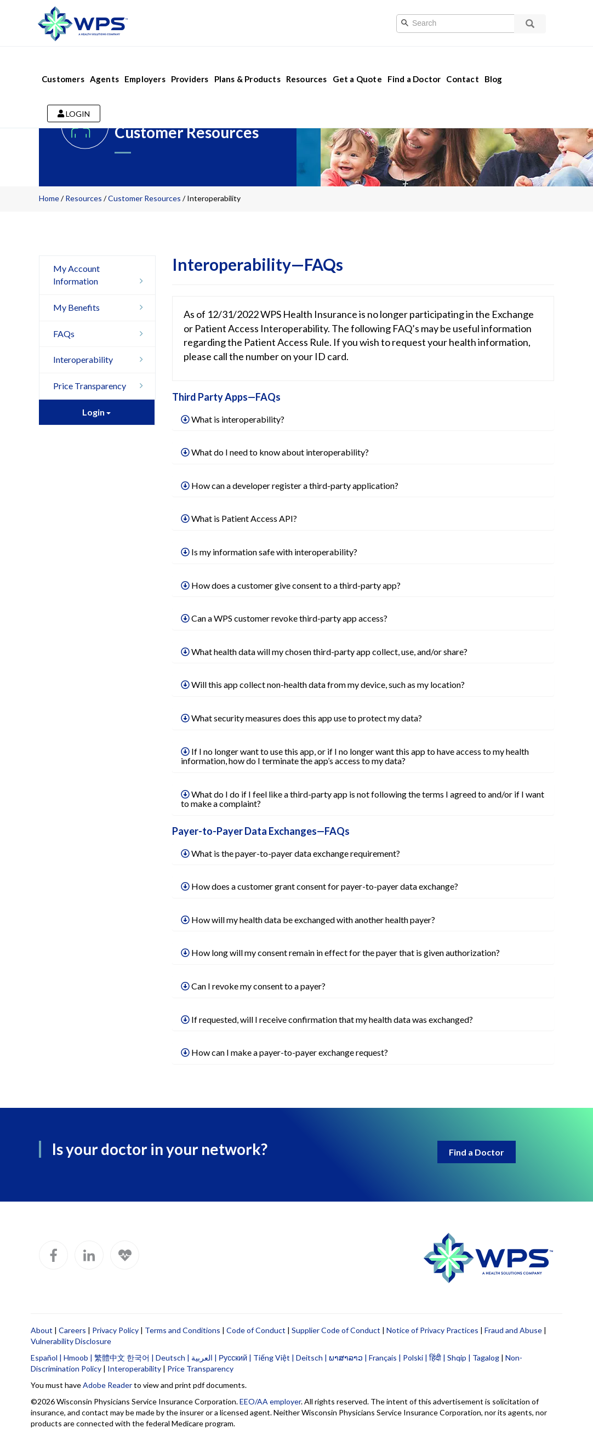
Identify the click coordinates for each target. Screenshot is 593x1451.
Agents (104, 65)
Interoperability (101, 359)
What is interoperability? (232, 419)
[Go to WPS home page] (82, 22)
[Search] (466, 23)
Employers (145, 65)
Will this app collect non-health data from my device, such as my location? (323, 684)
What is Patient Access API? (239, 518)
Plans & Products (247, 65)
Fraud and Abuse (513, 1330)
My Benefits (101, 307)
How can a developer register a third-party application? (289, 485)
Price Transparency (101, 385)
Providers (190, 65)
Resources (306, 65)
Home (49, 198)
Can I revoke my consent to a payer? (253, 986)
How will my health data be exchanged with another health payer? (308, 919)
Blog (493, 65)
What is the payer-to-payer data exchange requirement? (290, 853)
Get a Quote (357, 65)
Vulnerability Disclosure (71, 1341)
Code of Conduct (256, 1330)
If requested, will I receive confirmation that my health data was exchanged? (327, 1019)
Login (74, 99)
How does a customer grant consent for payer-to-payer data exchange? (319, 886)
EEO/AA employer (270, 1401)
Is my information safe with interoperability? (269, 552)
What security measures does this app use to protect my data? (301, 718)
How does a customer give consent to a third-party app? (291, 585)
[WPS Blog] (124, 1255)
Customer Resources (144, 198)
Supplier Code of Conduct (336, 1330)
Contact (462, 65)
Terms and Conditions (182, 1330)
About (42, 1330)
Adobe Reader (107, 1385)
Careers (72, 1330)
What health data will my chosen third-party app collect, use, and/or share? (324, 651)
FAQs (101, 333)
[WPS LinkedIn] (89, 1255)
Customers (63, 65)
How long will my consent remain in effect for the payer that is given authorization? (340, 952)
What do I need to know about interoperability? (275, 452)
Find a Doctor (414, 65)
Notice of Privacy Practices (432, 1330)
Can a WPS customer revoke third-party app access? (284, 618)
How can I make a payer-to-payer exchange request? (284, 1052)
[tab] (363, 419)
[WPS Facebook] (53, 1255)
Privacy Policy (115, 1330)
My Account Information (101, 275)
